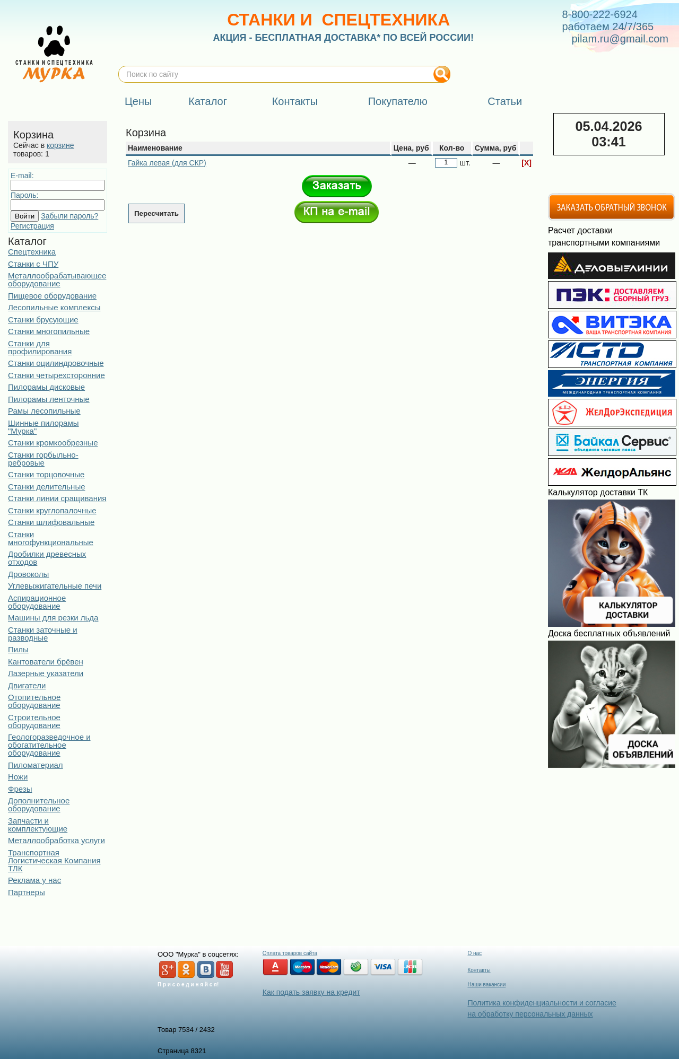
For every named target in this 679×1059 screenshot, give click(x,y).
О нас (474, 953)
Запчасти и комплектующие (37, 825)
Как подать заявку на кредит (311, 992)
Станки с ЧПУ (33, 264)
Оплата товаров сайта (290, 953)
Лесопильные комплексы (54, 307)
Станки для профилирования (40, 347)
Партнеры (26, 892)
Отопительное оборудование (34, 701)
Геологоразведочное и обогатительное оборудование (49, 745)
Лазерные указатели (45, 673)
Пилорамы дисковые (46, 387)
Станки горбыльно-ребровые (43, 459)
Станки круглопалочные (52, 510)
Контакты (478, 970)
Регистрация (32, 226)
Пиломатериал (35, 765)
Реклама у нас (34, 880)
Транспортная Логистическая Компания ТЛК (54, 860)
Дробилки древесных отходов (47, 558)
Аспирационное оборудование (37, 602)
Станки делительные (46, 487)
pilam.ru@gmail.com (619, 39)
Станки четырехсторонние (56, 375)
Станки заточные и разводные (42, 634)
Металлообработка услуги (56, 840)
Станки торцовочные (46, 474)
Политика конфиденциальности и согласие (541, 1003)
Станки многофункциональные (50, 538)
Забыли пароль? (69, 216)
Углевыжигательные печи (54, 586)
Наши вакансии (486, 984)
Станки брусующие (43, 319)
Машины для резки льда (53, 618)
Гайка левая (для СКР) (167, 163)
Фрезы (20, 789)
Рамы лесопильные (44, 411)
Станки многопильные (49, 331)
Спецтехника (32, 252)
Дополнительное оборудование (38, 804)
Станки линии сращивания (57, 498)
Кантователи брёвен (45, 662)
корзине (60, 145)
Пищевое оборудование (52, 296)
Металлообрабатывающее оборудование (57, 279)
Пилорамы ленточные (49, 399)
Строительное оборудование (34, 721)
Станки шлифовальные (51, 522)
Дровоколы (28, 574)
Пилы (18, 649)
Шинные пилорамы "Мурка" (43, 427)
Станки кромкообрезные (53, 443)
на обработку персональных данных (530, 1014)
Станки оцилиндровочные (55, 363)
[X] (526, 163)
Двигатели (27, 685)
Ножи (18, 777)
